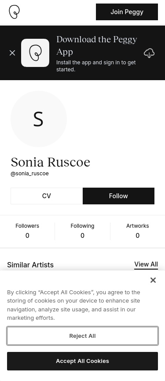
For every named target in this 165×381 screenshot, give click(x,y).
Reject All (82, 335)
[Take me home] (14, 12)
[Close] (153, 280)
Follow (118, 196)
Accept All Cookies (82, 360)
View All (146, 264)
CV (46, 196)
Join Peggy (126, 11)
